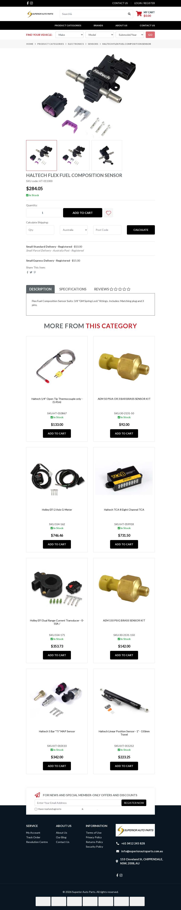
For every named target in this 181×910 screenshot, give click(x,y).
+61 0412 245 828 (133, 843)
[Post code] (107, 230)
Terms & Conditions (71, 809)
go (150, 34)
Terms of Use (94, 832)
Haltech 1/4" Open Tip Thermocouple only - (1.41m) (57, 400)
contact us (120, 3)
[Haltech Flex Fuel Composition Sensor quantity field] (44, 212)
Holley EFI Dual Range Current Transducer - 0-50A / (57, 622)
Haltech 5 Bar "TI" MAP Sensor (57, 731)
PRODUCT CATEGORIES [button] (68, 25)
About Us (121, 25)
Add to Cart (83, 212)
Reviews (112, 289)
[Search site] (129, 14)
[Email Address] (78, 803)
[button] (108, 212)
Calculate (140, 229)
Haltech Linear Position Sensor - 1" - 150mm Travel (124, 733)
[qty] (40, 230)
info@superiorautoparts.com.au (142, 851)
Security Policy (94, 846)
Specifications (72, 289)
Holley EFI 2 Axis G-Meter (57, 509)
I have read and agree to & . (66, 809)
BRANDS (98, 25)
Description (40, 289)
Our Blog (61, 837)
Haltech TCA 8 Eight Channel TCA (124, 509)
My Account (33, 832)
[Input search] (93, 14)
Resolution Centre (37, 841)
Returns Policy (94, 841)
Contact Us (147, 25)
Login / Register (144, 3)
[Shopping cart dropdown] (145, 13)
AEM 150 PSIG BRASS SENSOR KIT (124, 620)
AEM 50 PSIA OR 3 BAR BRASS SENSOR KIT (124, 398)
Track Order (33, 837)
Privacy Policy (90, 809)
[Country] (74, 230)
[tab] (40, 289)
